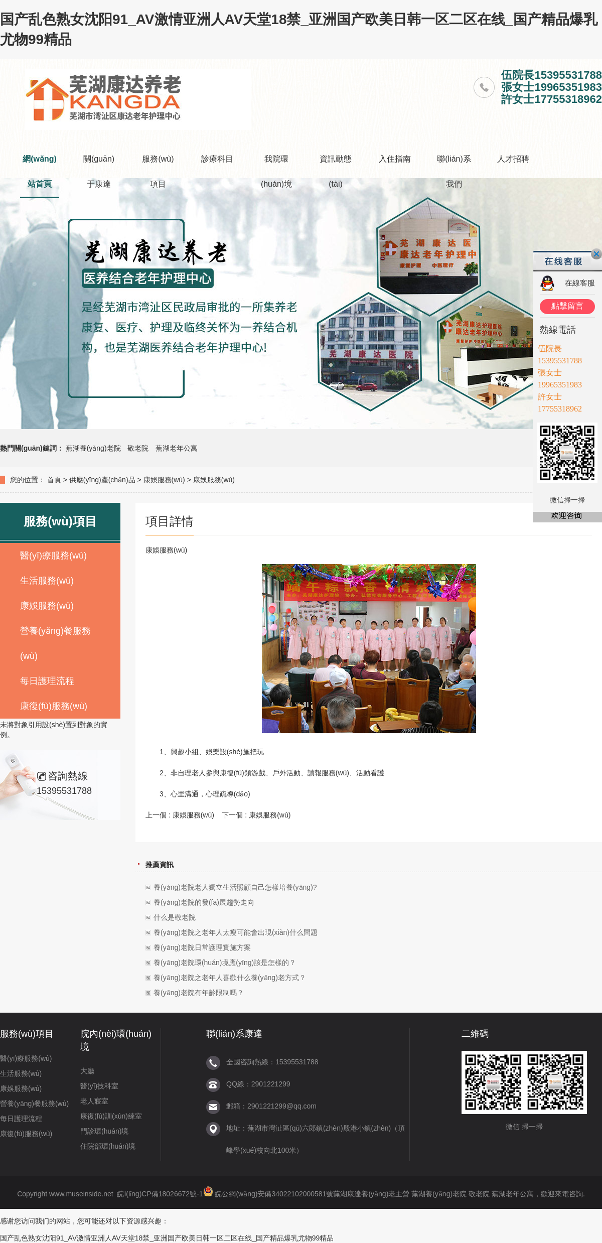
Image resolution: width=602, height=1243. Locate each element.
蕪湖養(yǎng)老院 (93, 448)
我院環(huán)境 (276, 171)
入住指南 (395, 159)
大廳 (87, 1071)
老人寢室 (94, 1101)
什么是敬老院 (175, 917)
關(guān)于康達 (98, 171)
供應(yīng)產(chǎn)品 (102, 480)
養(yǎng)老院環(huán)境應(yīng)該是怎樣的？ (225, 962)
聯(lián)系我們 (454, 171)
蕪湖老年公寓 (177, 448)
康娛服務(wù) (164, 480)
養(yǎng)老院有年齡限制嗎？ (199, 993)
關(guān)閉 (596, 253)
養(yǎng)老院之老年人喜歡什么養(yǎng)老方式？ (230, 978)
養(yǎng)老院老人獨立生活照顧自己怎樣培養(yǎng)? (235, 887)
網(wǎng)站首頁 (40, 171)
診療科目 (217, 159)
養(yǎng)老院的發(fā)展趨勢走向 (204, 902)
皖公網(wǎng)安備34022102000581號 (274, 1194)
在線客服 (580, 283)
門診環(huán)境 (104, 1131)
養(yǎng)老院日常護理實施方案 (202, 947)
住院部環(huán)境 (107, 1146)
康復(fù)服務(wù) (53, 706)
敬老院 (137, 448)
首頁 (54, 480)
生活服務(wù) (47, 581)
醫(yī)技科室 (99, 1086)
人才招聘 (513, 159)
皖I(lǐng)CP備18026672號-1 (160, 1194)
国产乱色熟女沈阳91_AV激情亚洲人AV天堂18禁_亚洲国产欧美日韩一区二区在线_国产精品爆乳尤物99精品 (167, 1238)
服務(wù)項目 (158, 171)
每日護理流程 (47, 681)
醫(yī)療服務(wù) (53, 555)
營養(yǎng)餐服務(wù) (55, 643)
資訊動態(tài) (336, 171)
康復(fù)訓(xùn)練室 (111, 1116)
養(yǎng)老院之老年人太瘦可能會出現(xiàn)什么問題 (236, 932)
